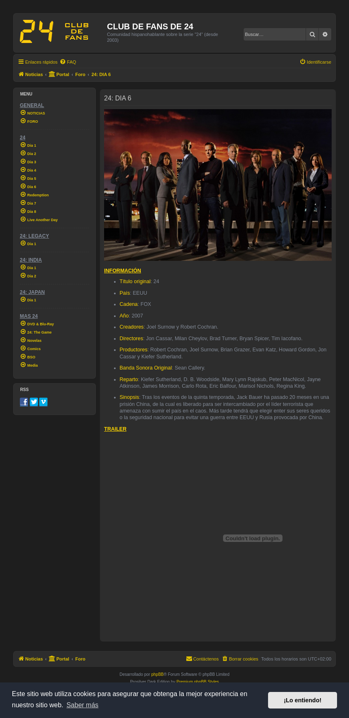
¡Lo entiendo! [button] (302, 700)
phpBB (157, 674)
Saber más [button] (82, 704)
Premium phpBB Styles (197, 682)
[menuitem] (67, 62)
